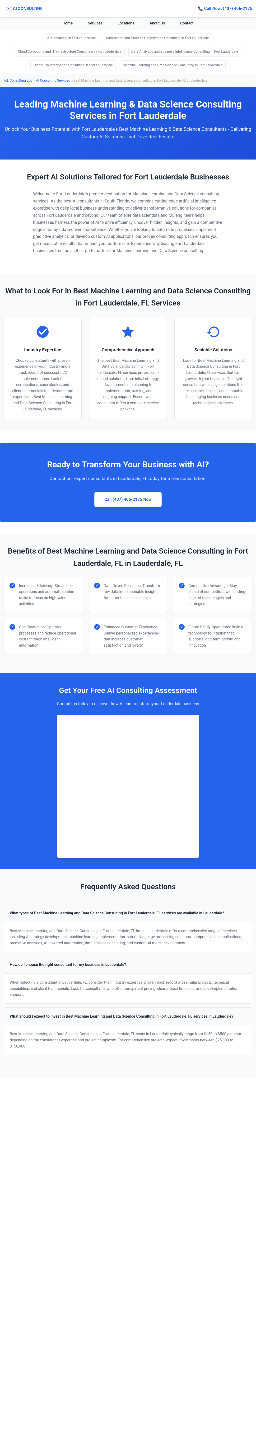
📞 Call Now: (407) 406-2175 (225, 8)
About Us (157, 23)
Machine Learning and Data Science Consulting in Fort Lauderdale (172, 65)
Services (95, 23)
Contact (187, 23)
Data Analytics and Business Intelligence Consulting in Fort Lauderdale (184, 52)
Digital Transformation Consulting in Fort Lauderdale (73, 65)
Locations (126, 23)
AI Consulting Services (53, 81)
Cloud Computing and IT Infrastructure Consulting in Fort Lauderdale (69, 52)
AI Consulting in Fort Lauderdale (71, 38)
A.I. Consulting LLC (18, 81)
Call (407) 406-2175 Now (128, 499)
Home (67, 23)
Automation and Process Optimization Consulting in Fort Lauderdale (157, 38)
